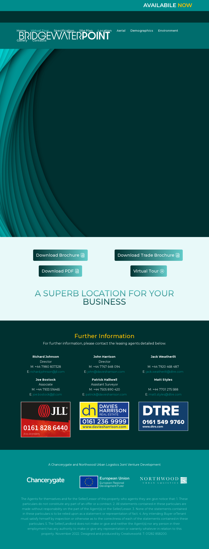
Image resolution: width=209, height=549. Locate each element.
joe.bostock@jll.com (47, 394)
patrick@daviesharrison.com (106, 394)
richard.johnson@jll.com (47, 372)
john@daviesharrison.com (106, 372)
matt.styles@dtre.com (165, 394)
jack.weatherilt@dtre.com (164, 372)
